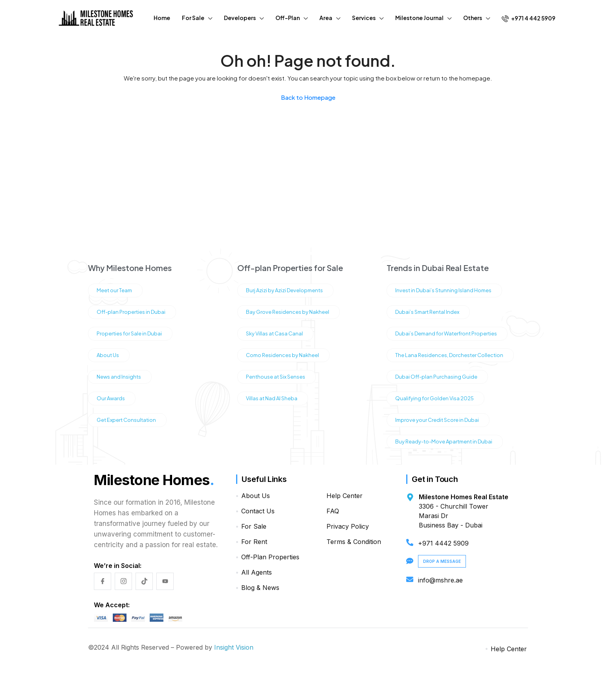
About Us (108, 355)
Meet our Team (114, 290)
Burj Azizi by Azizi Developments (284, 290)
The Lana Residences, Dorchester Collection (449, 355)
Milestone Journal (419, 17)
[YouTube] (165, 581)
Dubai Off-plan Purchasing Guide (436, 377)
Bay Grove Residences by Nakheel (287, 312)
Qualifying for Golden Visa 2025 (434, 398)
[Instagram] (123, 581)
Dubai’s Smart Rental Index (427, 312)
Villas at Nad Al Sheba (271, 398)
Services (364, 17)
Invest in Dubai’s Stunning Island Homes (443, 290)
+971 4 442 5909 (529, 18)
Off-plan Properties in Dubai (131, 312)
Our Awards (111, 398)
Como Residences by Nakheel (282, 355)
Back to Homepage (308, 97)
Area (325, 17)
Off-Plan (287, 17)
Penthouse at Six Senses (275, 377)
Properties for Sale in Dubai (129, 333)
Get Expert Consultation (126, 420)
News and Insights (119, 377)
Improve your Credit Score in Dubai (437, 420)
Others (472, 17)
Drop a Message (442, 561)
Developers (240, 17)
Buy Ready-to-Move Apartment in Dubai (443, 441)
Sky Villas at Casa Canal (274, 333)
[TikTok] (144, 581)
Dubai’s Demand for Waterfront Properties (446, 333)
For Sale (193, 17)
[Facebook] (102, 581)
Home (162, 17)
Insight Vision (233, 647)
